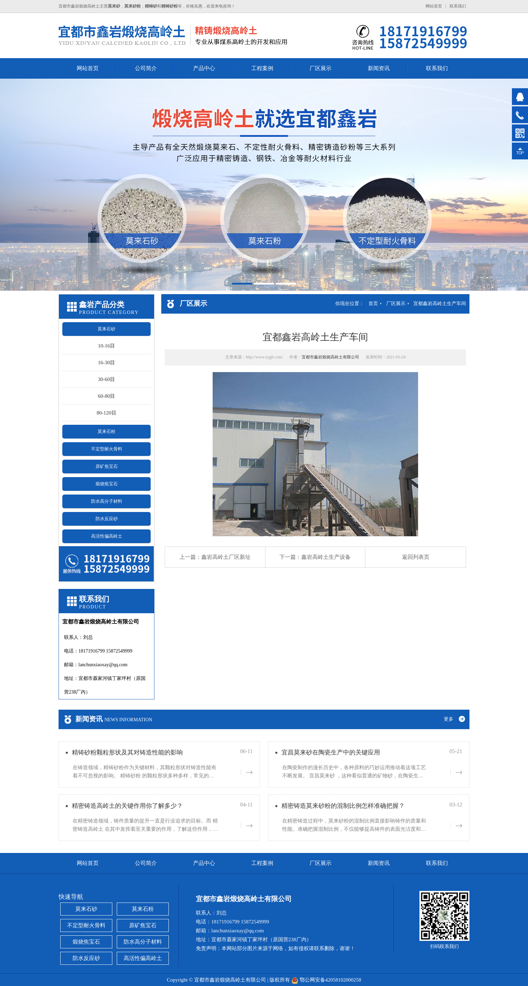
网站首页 (434, 6)
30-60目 (106, 379)
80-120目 (106, 413)
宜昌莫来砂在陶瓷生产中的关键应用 (330, 752)
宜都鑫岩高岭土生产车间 (439, 303)
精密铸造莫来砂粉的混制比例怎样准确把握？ (343, 805)
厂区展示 (320, 68)
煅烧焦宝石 (107, 483)
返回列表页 (415, 557)
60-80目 (106, 396)
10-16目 (106, 346)
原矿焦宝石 (107, 466)
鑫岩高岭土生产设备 (326, 557)
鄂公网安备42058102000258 (330, 980)
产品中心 (204, 68)
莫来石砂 (106, 328)
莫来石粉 (106, 431)
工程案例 (262, 68)
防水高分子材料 (106, 501)
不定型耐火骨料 (106, 448)
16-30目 (106, 362)
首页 (373, 303)
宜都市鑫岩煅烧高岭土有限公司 (330, 357)
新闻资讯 (379, 68)
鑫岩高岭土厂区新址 (226, 557)
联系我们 (458, 6)
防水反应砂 (107, 518)
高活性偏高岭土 (106, 536)
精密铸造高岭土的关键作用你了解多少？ (127, 805)
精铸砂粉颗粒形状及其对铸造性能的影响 (127, 752)
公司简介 (146, 68)
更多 (448, 719)
